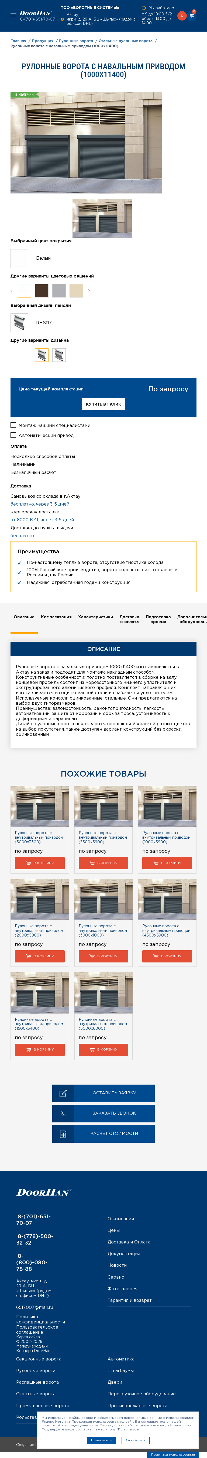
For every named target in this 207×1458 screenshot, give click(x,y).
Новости (117, 1265)
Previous (11, 290)
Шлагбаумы (121, 1377)
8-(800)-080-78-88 (31, 1261)
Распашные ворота (37, 1388)
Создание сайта (43, 1451)
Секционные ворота (38, 1365)
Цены (114, 1230)
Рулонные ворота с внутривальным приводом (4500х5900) (166, 930)
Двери (115, 1388)
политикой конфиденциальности (70, 1425)
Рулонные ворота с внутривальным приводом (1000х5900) (166, 837)
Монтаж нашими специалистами (54, 424)
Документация (124, 1254)
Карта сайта (28, 1343)
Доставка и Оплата (129, 1242)
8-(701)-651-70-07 (37, 19)
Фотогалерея (122, 1288)
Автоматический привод (46, 435)
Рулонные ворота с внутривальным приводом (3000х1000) (103, 930)
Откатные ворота (36, 1400)
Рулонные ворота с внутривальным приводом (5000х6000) (103, 1024)
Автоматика (121, 1365)
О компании (121, 1218)
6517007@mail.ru (34, 1314)
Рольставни (29, 1423)
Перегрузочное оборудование (142, 1400)
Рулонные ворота (36, 1377)
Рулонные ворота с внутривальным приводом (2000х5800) (39, 930)
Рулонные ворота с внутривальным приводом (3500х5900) (103, 837)
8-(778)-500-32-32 (34, 1239)
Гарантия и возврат (130, 1300)
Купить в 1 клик (103, 404)
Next (89, 290)
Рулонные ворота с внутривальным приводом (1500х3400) (39, 1024)
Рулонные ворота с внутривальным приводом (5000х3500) (39, 837)
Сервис (116, 1277)
